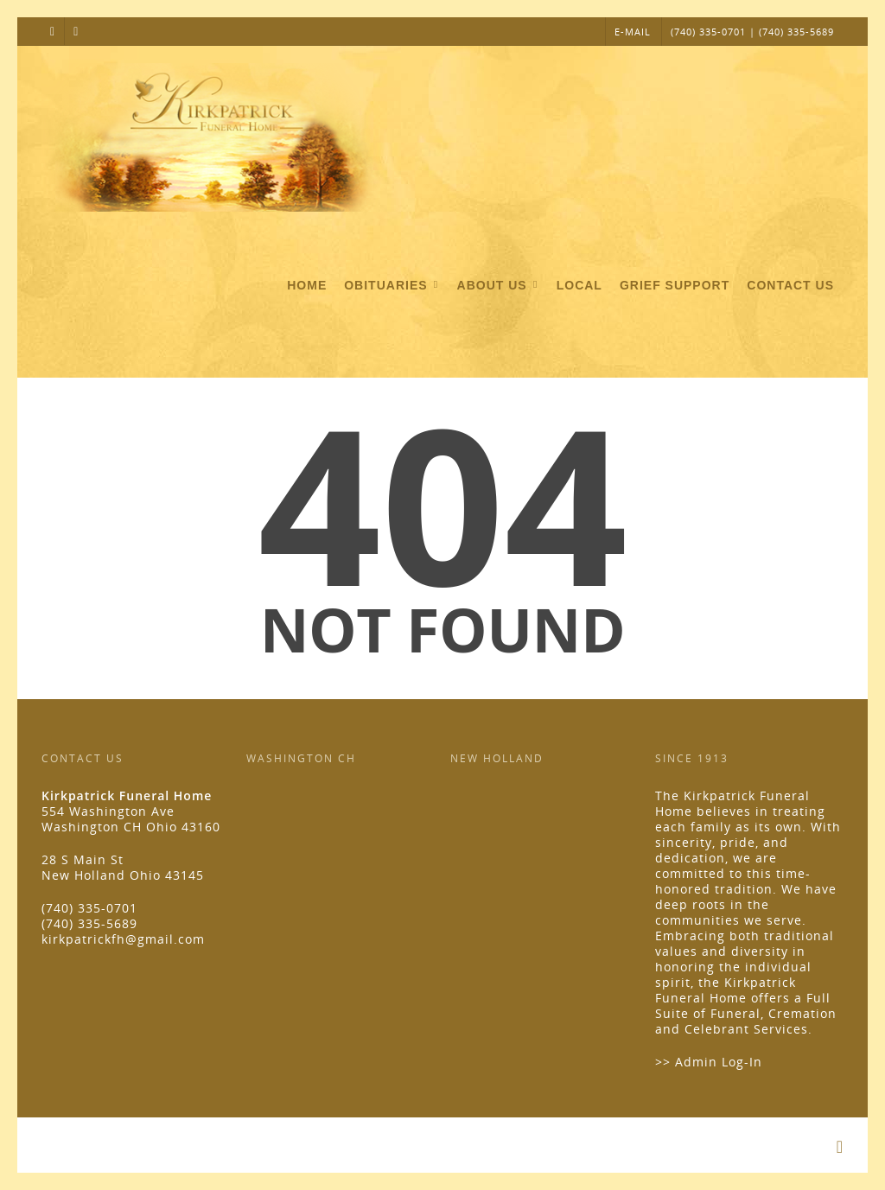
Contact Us (790, 285)
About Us (499, 286)
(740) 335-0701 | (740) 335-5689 (752, 31)
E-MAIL (632, 31)
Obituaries (392, 286)
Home (307, 285)
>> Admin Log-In (708, 1061)
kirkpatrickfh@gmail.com (123, 939)
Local (579, 285)
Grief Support (674, 285)
